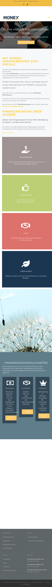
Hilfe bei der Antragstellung (35, 541)
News (5, 563)
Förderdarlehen (7, 548)
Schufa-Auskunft (32, 537)
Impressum (6, 566)
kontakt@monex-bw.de (33, 1)
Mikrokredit (6, 541)
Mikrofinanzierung (8, 537)
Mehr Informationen (8, 132)
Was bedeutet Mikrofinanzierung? (12, 106)
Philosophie (6, 559)
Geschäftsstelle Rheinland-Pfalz (37, 570)
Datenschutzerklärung (9, 570)
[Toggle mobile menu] (49, 17)
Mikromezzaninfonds (9, 544)
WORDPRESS (27, 584)
